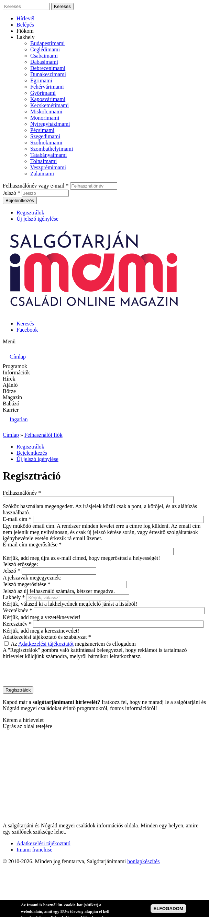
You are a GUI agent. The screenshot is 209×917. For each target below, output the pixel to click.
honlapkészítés (143, 861)
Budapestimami (47, 43)
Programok (15, 366)
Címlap (11, 435)
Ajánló (10, 385)
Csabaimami (44, 56)
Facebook (27, 330)
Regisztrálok (30, 212)
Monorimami (44, 118)
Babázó (11, 403)
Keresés (25, 323)
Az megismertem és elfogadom (73, 644)
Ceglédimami (45, 49)
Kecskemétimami (49, 105)
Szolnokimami (46, 142)
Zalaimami (42, 174)
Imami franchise (34, 850)
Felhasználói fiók (43, 435)
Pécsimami (42, 130)
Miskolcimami (46, 111)
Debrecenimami (47, 68)
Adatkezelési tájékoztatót (46, 644)
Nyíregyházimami (50, 124)
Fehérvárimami (47, 87)
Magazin (12, 397)
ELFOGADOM (169, 908)
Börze (9, 391)
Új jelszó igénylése (37, 219)
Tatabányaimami (48, 155)
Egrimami (41, 80)
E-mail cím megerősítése (32, 544)
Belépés (25, 25)
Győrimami (43, 93)
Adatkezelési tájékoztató (43, 843)
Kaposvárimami (47, 99)
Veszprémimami (48, 167)
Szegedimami (45, 136)
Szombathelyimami (51, 149)
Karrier (11, 410)
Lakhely (25, 37)
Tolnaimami (43, 161)
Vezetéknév (17, 610)
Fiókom (25, 31)
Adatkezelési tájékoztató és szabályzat (47, 637)
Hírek (9, 379)
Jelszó (11, 193)
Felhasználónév (22, 493)
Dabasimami (44, 62)
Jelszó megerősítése (27, 584)
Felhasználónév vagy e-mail (36, 186)
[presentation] (55, 672)
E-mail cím (17, 519)
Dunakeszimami (48, 74)
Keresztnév (17, 624)
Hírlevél (25, 18)
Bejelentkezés (31, 453)
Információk (16, 372)
